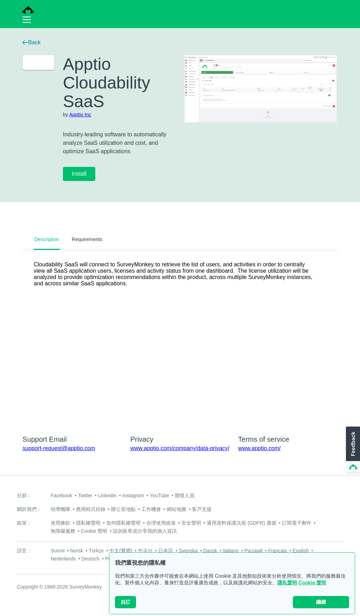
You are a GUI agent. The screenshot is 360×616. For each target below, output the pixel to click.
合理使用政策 (161, 523)
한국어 (145, 550)
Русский (253, 550)
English (301, 550)
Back (31, 42)
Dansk (210, 550)
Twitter (85, 495)
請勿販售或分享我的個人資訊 (145, 531)
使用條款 (60, 523)
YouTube (159, 495)
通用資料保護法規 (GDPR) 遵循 (241, 523)
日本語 (165, 550)
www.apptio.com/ (259, 448)
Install (79, 174)
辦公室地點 (123, 509)
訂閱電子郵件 (296, 523)
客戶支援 (202, 509)
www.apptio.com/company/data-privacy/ (180, 448)
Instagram (133, 495)
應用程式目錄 (90, 509)
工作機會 (151, 509)
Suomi (58, 550)
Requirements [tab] (87, 239)
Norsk (76, 550)
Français (277, 550)
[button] (352, 450)
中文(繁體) (120, 550)
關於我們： (29, 509)
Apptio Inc (80, 114)
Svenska (188, 550)
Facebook (61, 495)
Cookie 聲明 (312, 582)
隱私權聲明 (88, 523)
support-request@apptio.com (58, 448)
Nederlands (63, 559)
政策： (24, 523)
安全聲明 (191, 523)
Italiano (231, 550)
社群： (24, 495)
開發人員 (184, 495)
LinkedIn (107, 495)
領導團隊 (60, 509)
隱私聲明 (287, 582)
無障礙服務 (63, 531)
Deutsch (90, 559)
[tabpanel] (180, 338)
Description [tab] (46, 239)
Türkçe (96, 550)
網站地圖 (176, 509)
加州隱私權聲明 (123, 523)
